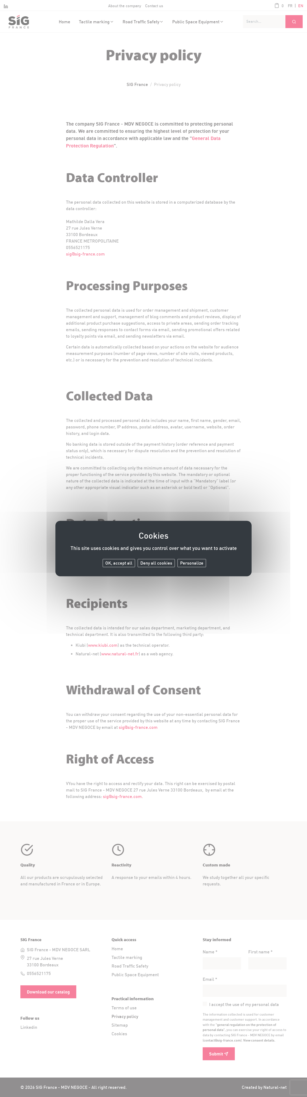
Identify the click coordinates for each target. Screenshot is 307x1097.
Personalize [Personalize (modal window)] (191, 563)
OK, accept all (118, 563)
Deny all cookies (156, 563)
